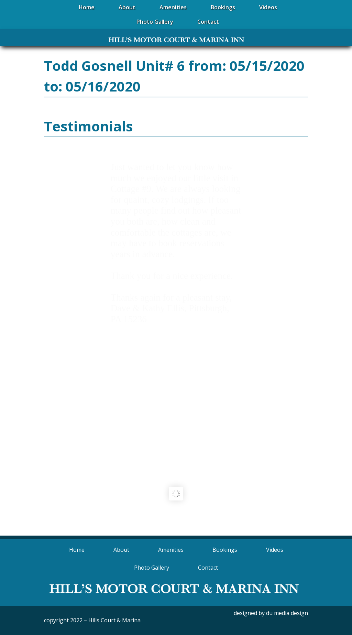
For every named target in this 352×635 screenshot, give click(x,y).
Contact (208, 567)
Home (77, 549)
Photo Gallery (151, 567)
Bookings (224, 549)
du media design (287, 613)
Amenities (171, 549)
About (121, 549)
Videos (274, 549)
